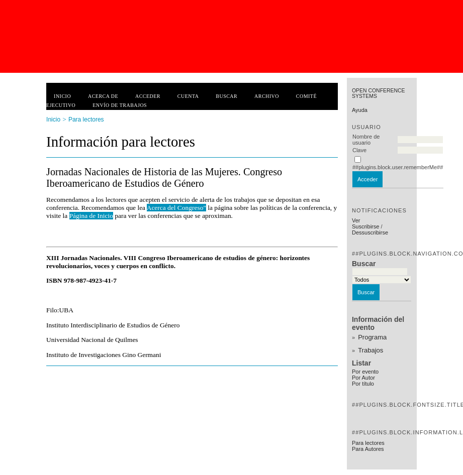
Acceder (147, 96)
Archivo (266, 96)
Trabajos (370, 350)
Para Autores (368, 449)
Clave (359, 150)
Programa (372, 337)
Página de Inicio (91, 215)
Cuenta (188, 96)
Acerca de (103, 96)
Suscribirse (365, 226)
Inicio (62, 96)
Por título (363, 384)
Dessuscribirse (370, 232)
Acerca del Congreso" (176, 207)
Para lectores (368, 443)
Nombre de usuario (366, 140)
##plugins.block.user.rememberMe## (397, 167)
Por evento (365, 372)
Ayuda (359, 110)
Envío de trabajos (119, 105)
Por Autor (363, 378)
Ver (356, 220)
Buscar (226, 96)
